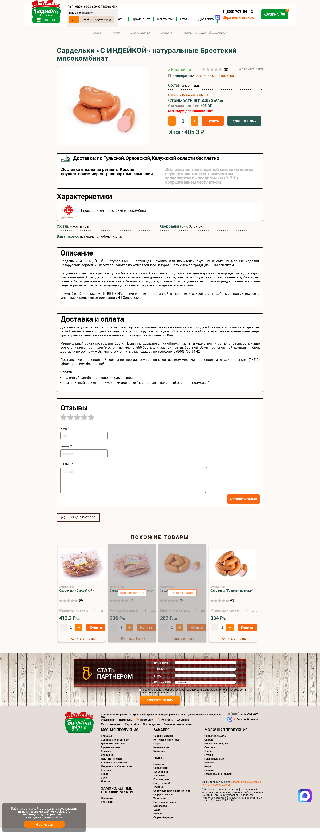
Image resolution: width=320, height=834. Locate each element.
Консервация (161, 753)
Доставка (238, 25)
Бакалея (161, 735)
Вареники (107, 808)
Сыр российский (163, 800)
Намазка (106, 787)
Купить (213, 126)
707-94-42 (243, 720)
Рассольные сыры (164, 808)
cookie (59, 811)
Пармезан (159, 770)
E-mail (158, 682)
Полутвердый (161, 789)
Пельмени (107, 804)
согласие (155, 695)
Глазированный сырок (218, 780)
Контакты (198, 25)
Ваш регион (162, 688)
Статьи (218, 25)
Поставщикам (151, 730)
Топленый (159, 781)
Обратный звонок (205, 17)
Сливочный (160, 774)
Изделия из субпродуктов (116, 772)
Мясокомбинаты (111, 730)
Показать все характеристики (189, 100)
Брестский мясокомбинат (215, 82)
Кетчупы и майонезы (166, 745)
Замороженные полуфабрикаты (117, 796)
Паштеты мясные (111, 764)
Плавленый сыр (214, 764)
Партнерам (125, 725)
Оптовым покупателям (178, 730)
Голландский (161, 785)
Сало (104, 783)
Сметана (209, 753)
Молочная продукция (225, 735)
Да (106, 19)
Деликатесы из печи (113, 749)
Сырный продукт (164, 823)
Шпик (104, 780)
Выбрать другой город (130, 19)
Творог (208, 757)
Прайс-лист (173, 25)
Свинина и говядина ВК (115, 745)
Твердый (158, 793)
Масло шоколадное (216, 749)
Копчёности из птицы (114, 768)
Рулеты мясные (110, 753)
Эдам (156, 815)
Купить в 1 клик (244, 127)
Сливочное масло (215, 742)
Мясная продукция (119, 735)
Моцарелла (160, 812)
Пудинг (208, 761)
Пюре (156, 749)
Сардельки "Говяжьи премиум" (231, 596)
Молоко (209, 768)
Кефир (208, 772)
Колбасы (106, 742)
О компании (108, 725)
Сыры (158, 764)
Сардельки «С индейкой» (76, 596)
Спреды (209, 745)
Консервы (159, 757)
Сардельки (107, 761)
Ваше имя (161, 669)
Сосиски (106, 757)
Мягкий (158, 819)
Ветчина (106, 776)
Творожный (160, 777)
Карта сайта (132, 730)
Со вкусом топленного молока (171, 796)
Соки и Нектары (163, 742)
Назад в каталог (81, 523)
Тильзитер (159, 804)
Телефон (160, 675)
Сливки (209, 776)
